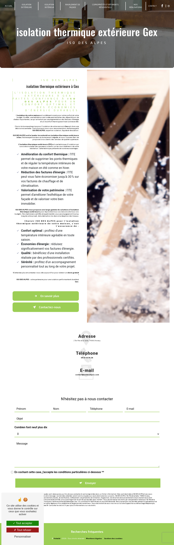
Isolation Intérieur (49, 5)
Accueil (8, 6)
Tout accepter (22, 523)
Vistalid (57, 538)
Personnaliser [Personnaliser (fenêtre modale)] (22, 536)
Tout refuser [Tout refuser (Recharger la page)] (22, 530)
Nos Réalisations (135, 5)
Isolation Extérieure (26, 5)
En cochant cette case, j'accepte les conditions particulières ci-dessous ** (59, 467)
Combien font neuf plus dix (30, 422)
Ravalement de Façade (72, 5)
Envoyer (90, 478)
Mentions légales (94, 538)
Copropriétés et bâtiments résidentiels (105, 5)
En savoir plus (46, 296)
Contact (152, 6)
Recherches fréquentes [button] (87, 531)
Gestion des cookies (113, 538)
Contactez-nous (46, 307)
